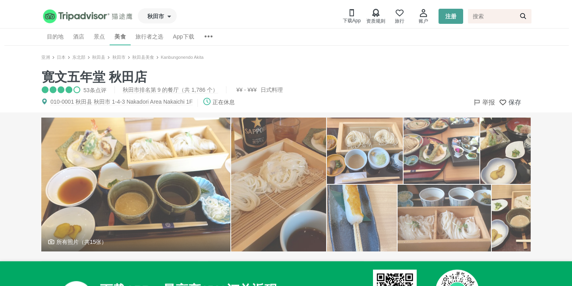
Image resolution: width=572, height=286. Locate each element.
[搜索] (500, 16)
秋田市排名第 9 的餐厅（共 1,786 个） (170, 90)
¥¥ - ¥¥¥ (246, 90)
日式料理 (272, 90)
